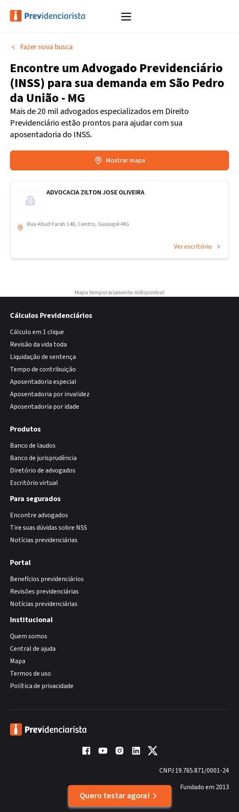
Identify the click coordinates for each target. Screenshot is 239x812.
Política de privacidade (41, 686)
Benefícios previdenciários (47, 579)
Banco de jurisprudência (43, 458)
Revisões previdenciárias (44, 591)
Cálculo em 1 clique (37, 332)
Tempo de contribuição (43, 369)
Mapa (17, 661)
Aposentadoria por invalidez (50, 394)
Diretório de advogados (43, 470)
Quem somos (28, 636)
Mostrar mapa (119, 160)
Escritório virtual (34, 483)
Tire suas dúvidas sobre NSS (48, 527)
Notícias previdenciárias (44, 540)
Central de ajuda (33, 648)
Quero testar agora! (120, 796)
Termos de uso (30, 673)
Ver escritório (198, 246)
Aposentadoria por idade (44, 406)
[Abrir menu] (126, 16)
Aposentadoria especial (43, 381)
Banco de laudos (33, 445)
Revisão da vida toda (38, 344)
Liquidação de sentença (43, 357)
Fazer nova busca (41, 47)
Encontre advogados (39, 515)
